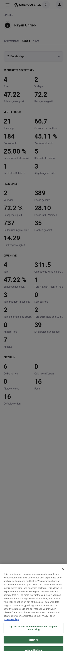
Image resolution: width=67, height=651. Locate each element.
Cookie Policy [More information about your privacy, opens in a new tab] (11, 622)
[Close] (63, 571)
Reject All (33, 642)
